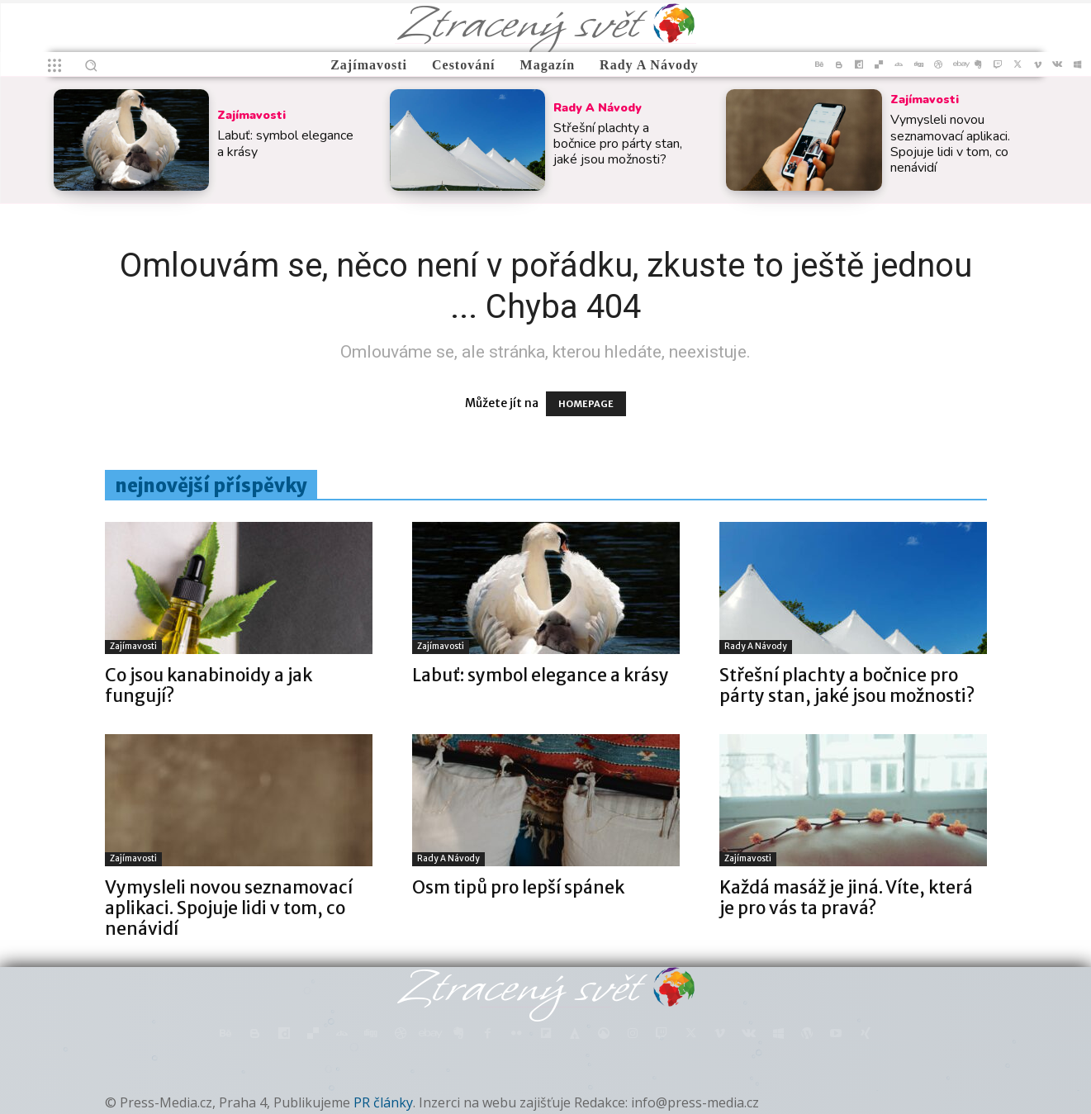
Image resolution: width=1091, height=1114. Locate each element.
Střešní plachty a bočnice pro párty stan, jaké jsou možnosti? (617, 143)
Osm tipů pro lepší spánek (518, 887)
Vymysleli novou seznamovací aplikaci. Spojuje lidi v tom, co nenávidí (950, 144)
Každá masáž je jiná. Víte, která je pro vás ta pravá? (846, 897)
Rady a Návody (597, 108)
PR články (383, 1102)
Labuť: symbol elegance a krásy (285, 143)
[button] (90, 65)
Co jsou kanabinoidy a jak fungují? (208, 685)
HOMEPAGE (586, 404)
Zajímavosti (251, 115)
